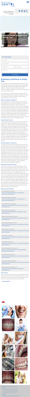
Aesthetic (4, 394)
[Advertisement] (12, 23)
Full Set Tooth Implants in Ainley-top (10, 390)
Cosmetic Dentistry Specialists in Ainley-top (11, 395)
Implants (3, 387)
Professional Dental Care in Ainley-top (9, 386)
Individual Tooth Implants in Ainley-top (10, 389)
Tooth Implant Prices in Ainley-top (9, 392)
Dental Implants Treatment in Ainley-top (11, 391)
